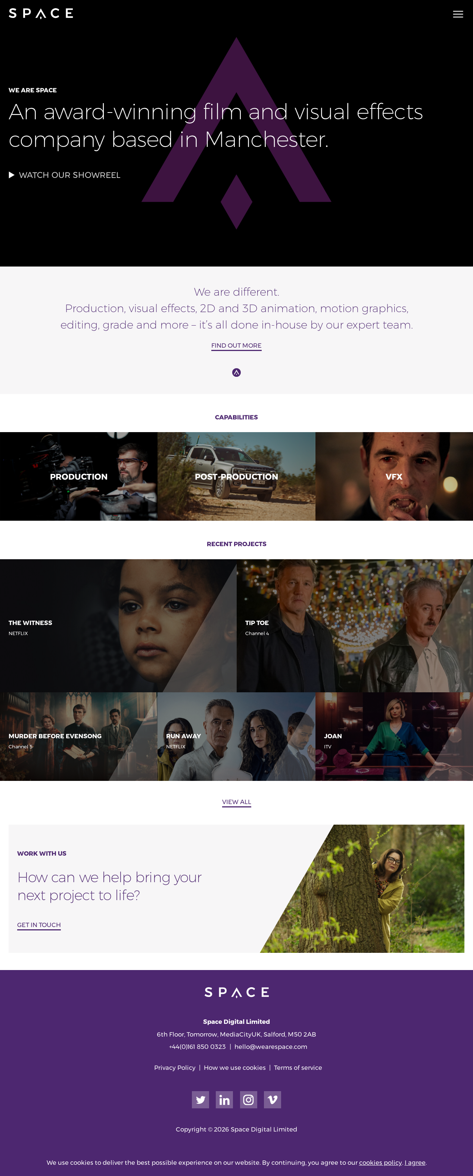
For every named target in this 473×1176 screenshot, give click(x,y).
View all (236, 802)
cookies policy (380, 1162)
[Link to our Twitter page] (200, 1099)
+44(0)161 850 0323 (197, 1046)
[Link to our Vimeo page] (272, 1099)
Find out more (236, 345)
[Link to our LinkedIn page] (224, 1099)
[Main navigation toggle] (455, 13)
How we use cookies (235, 1067)
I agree (415, 1162)
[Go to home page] (41, 13)
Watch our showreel (65, 175)
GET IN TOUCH (39, 925)
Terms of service (298, 1067)
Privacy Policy (175, 1067)
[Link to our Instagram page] (248, 1099)
